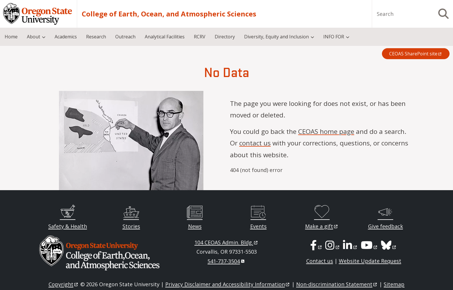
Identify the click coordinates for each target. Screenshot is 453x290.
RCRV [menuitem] (199, 36)
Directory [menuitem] (225, 36)
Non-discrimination (337, 284)
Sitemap (394, 284)
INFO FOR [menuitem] (333, 36)
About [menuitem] (33, 36)
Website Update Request (370, 260)
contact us (255, 143)
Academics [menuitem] (66, 36)
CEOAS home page (326, 131)
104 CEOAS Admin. (226, 242)
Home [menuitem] (11, 36)
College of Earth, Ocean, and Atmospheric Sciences (169, 14)
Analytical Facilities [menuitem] (165, 36)
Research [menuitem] (96, 36)
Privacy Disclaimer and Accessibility (227, 284)
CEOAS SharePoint (415, 53)
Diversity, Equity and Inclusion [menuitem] (276, 36)
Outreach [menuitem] (125, 36)
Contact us (319, 260)
